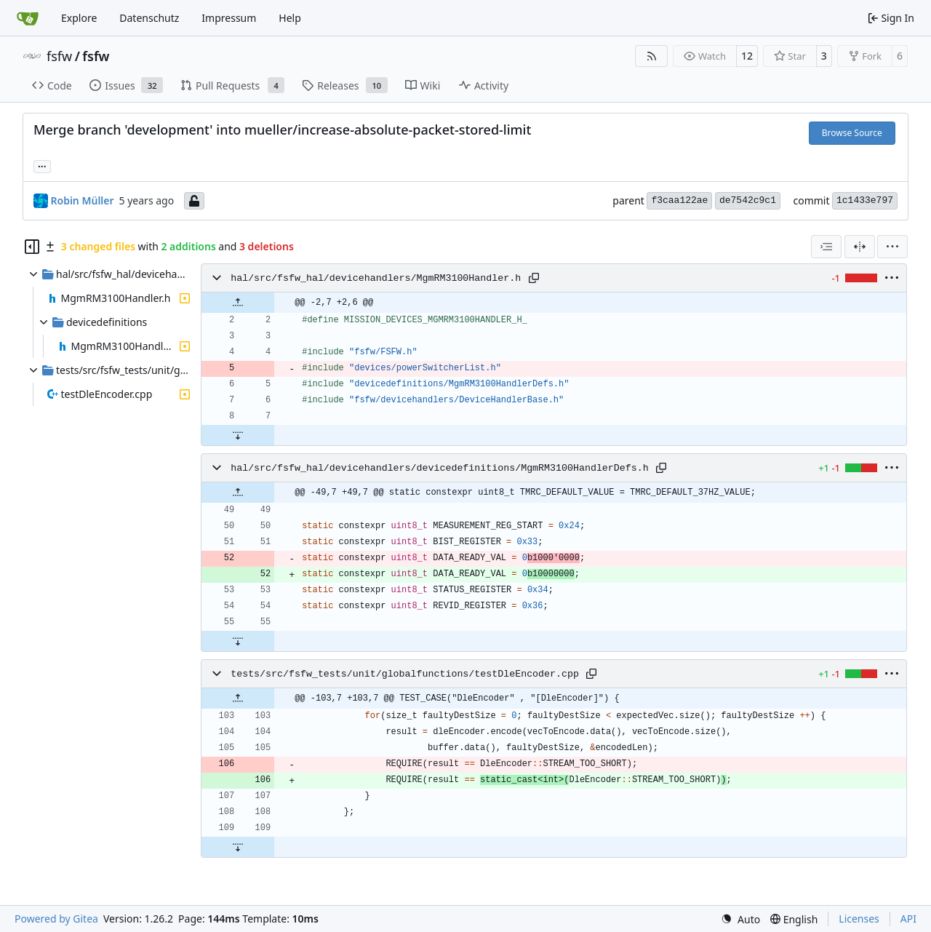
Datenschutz (149, 18)
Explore (79, 18)
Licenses (859, 918)
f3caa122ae (679, 200)
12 (747, 56)
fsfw (59, 56)
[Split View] (859, 246)
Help (290, 18)
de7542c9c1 (747, 200)
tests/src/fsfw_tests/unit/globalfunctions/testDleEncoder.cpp (405, 674)
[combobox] (826, 246)
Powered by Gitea (56, 918)
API (908, 918)
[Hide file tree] (32, 246)
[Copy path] (534, 278)
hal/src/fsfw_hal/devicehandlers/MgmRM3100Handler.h (376, 278)
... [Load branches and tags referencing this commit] (42, 165)
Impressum (228, 18)
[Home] (27, 18)
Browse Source (852, 133)
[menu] (892, 246)
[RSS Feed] (651, 56)
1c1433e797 (864, 200)
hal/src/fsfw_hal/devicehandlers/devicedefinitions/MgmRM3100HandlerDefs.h (440, 468)
